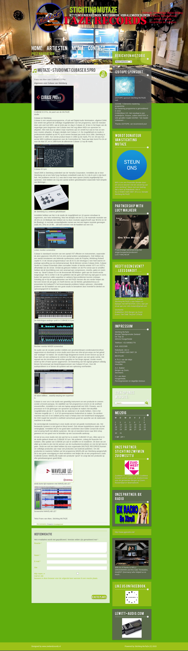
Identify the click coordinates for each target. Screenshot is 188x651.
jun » (123, 437)
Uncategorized (58, 524)
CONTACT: (97, 48)
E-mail (37, 561)
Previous (36, 61)
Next (107, 61)
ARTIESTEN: (57, 48)
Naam (37, 555)
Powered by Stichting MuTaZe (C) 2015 (140, 646)
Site (35, 567)
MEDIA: (78, 48)
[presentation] (54, 587)
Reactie (38, 543)
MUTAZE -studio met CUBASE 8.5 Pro (66, 69)
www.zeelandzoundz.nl (51, 646)
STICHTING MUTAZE (93, 9)
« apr (117, 437)
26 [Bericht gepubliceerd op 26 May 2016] (130, 429)
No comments (41, 524)
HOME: (37, 48)
